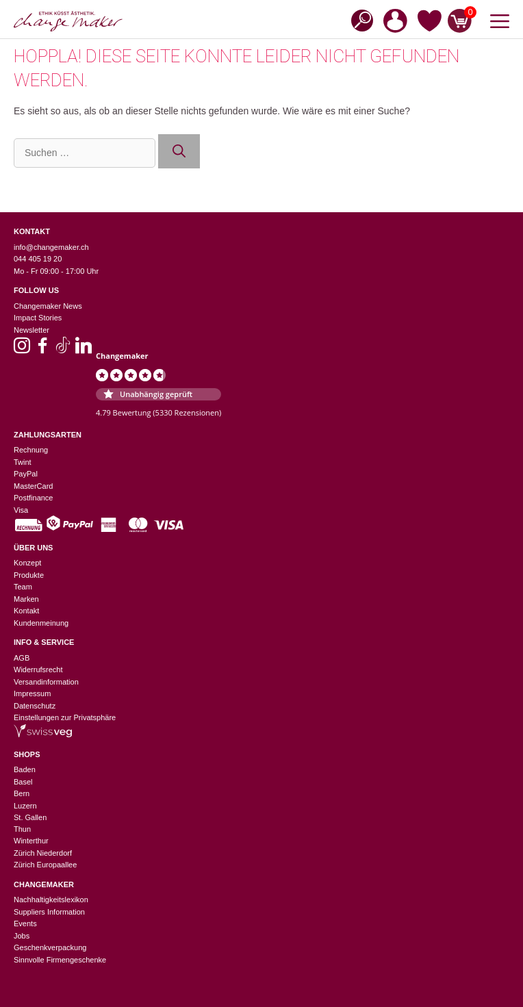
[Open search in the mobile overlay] (358, 19)
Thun (22, 829)
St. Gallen (30, 817)
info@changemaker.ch (51, 247)
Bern (21, 793)
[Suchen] (179, 151)
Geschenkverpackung (50, 947)
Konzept (27, 563)
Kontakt (26, 611)
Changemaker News (48, 306)
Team (23, 587)
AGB (21, 658)
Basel (23, 782)
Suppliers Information (49, 912)
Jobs (21, 936)
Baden (25, 769)
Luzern (25, 806)
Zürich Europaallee (45, 865)
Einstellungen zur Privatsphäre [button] (65, 717)
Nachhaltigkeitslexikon (51, 899)
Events (25, 923)
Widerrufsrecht (38, 669)
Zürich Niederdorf (43, 853)
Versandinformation (46, 682)
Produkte (29, 575)
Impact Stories (38, 318)
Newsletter (31, 330)
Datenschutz (34, 706)
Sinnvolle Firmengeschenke (60, 960)
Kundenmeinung (41, 623)
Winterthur (31, 841)
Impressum (32, 693)
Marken (26, 599)
